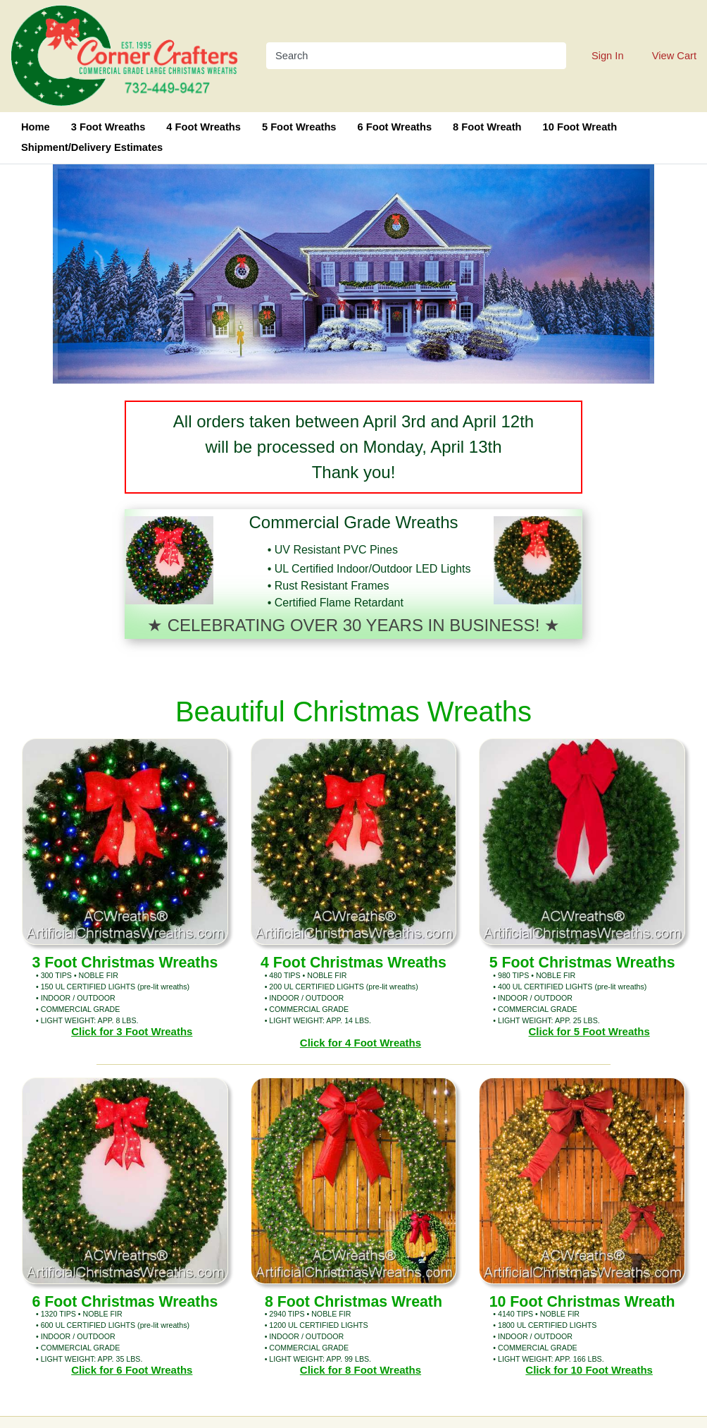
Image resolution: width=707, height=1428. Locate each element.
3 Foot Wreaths (108, 127)
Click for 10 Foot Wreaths (589, 1370)
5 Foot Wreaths (299, 127)
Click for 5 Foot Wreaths (589, 1031)
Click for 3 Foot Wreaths (131, 1031)
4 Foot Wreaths (203, 127)
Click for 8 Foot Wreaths (360, 1370)
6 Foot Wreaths (395, 127)
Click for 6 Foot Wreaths (131, 1370)
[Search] (407, 55)
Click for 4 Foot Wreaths (360, 1043)
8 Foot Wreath (487, 127)
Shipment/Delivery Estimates (92, 147)
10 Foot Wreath (580, 127)
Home (35, 127)
